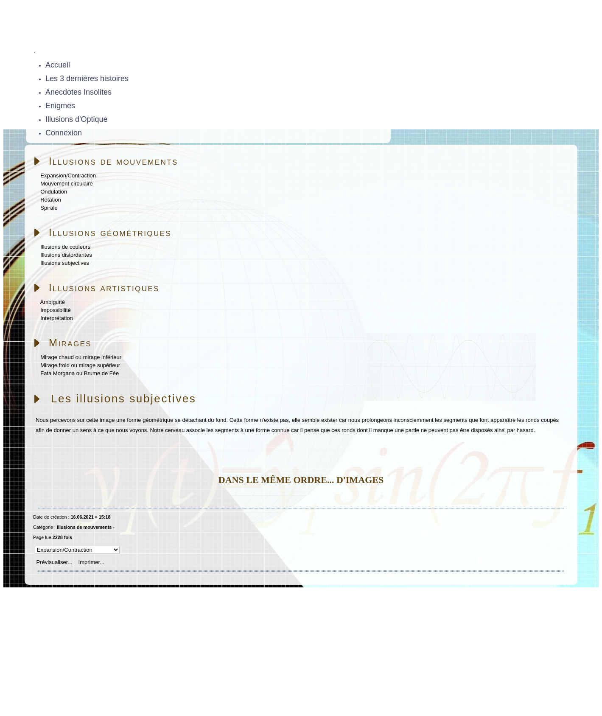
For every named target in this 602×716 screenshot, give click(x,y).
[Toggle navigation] (34, 52)
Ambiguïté (52, 302)
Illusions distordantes (66, 255)
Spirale (48, 208)
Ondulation (53, 191)
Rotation (50, 200)
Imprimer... (90, 562)
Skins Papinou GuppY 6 (58, 685)
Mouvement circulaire (66, 183)
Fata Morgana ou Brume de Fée (79, 373)
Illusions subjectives (64, 263)
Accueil (77, 595)
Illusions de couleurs (65, 247)
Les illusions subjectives (123, 398)
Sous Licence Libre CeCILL (156, 676)
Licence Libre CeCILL (121, 685)
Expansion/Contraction (68, 175)
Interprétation (56, 318)
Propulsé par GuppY (52, 676)
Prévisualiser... (54, 562)
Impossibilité (55, 310)
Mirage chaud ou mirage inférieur (80, 357)
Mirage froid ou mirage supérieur (80, 365)
